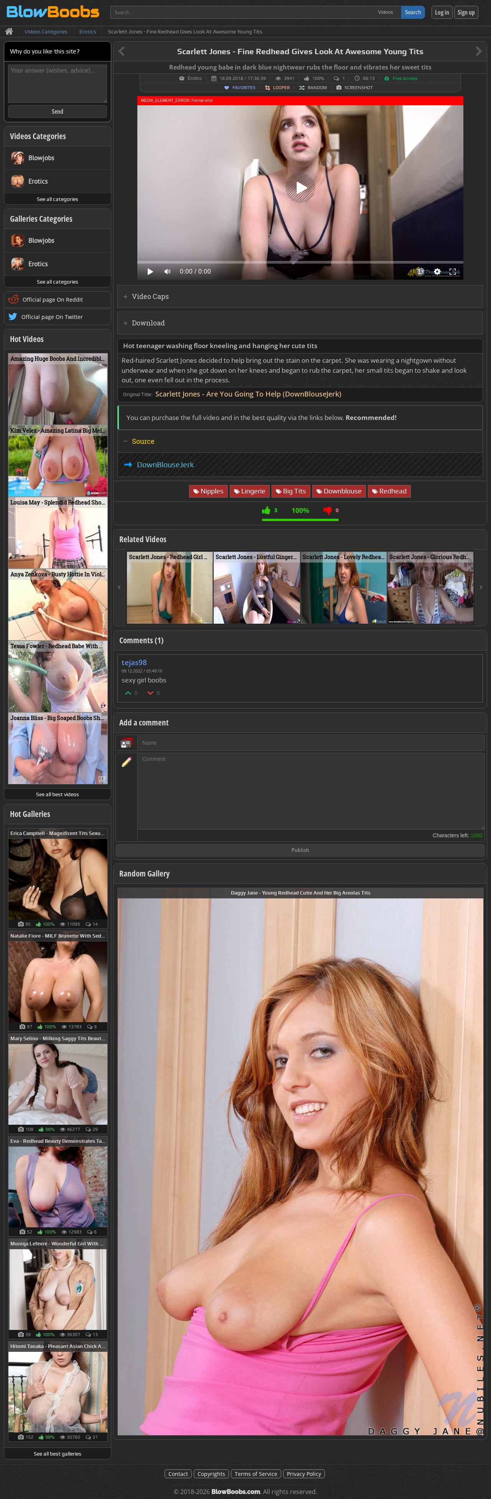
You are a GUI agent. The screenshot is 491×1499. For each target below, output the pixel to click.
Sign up (466, 12)
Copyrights (211, 1473)
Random (317, 87)
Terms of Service (256, 1473)
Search (413, 12)
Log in (442, 12)
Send (57, 111)
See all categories (57, 199)
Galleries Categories (41, 218)
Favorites (243, 87)
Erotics (195, 78)
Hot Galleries (30, 813)
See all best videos (57, 794)
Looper (281, 87)
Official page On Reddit (53, 299)
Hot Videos (27, 339)
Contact (178, 1473)
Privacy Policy (304, 1473)
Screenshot (358, 87)
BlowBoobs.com (235, 1492)
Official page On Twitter (52, 316)
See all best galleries (57, 1454)
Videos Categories (38, 136)
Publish (300, 850)
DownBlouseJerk (165, 464)
